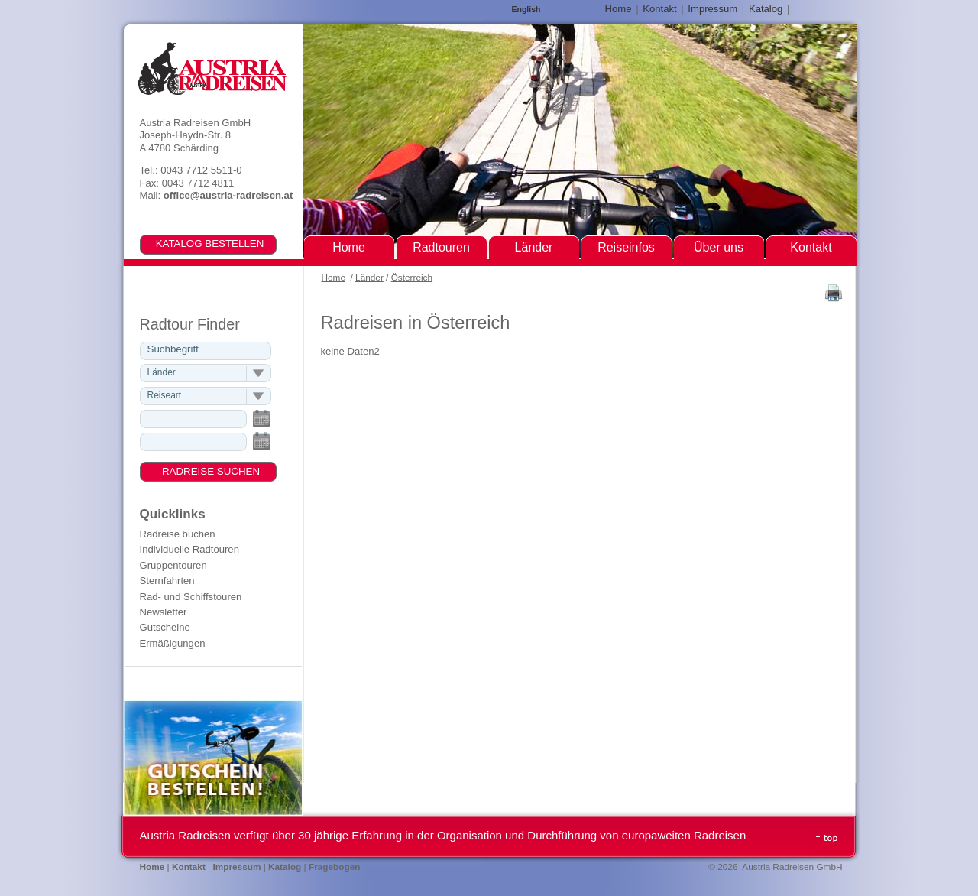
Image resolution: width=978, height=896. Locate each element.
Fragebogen (335, 867)
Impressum (712, 9)
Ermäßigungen (173, 643)
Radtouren (441, 247)
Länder (369, 277)
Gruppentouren (173, 565)
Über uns (718, 247)
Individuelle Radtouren (189, 549)
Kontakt (659, 9)
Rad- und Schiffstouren (191, 596)
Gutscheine (165, 627)
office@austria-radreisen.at (228, 195)
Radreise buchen (177, 534)
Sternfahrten (167, 580)
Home (333, 277)
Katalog (765, 9)
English (526, 9)
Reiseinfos (626, 247)
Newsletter (163, 612)
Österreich (411, 277)
